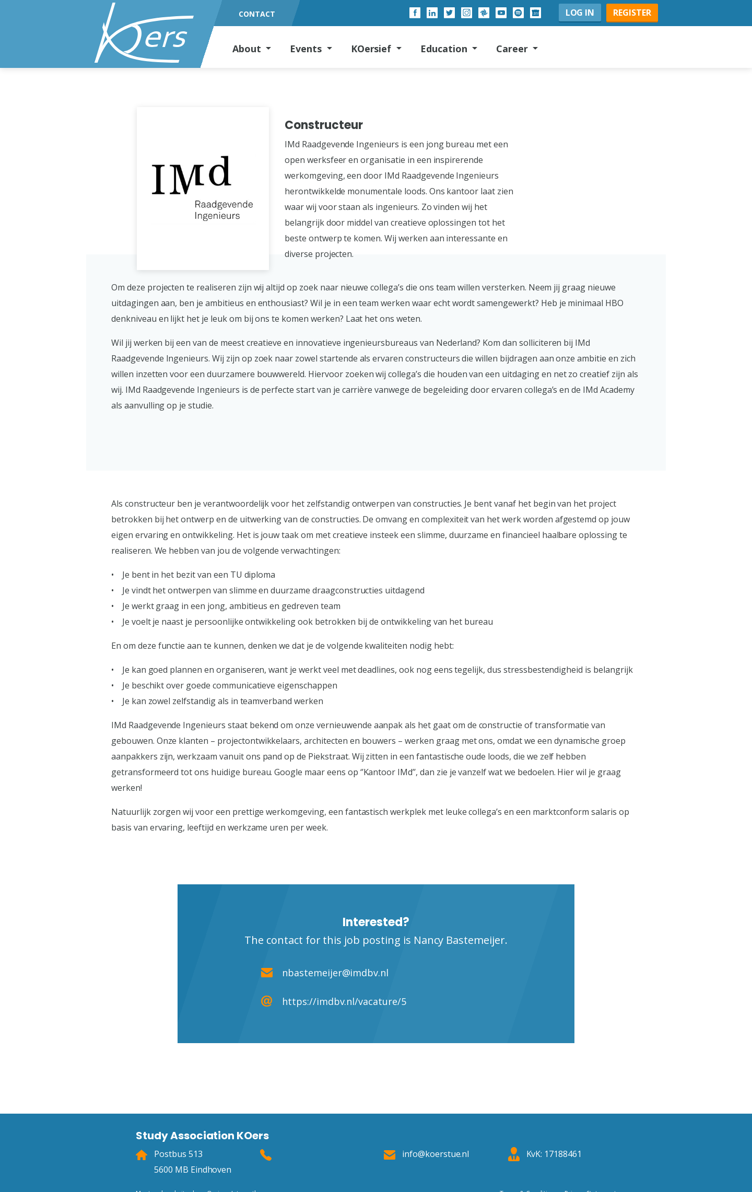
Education (445, 48)
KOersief (372, 48)
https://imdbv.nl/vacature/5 (344, 1001)
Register (632, 12)
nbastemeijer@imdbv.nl (335, 972)
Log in (580, 12)
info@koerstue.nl (435, 1154)
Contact (257, 14)
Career (513, 48)
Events (307, 48)
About (248, 48)
